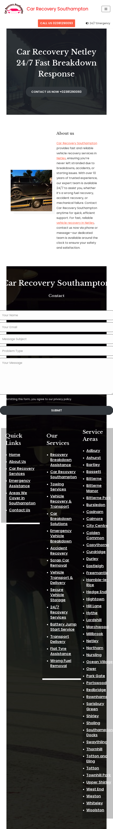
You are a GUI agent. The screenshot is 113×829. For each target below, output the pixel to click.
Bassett (94, 462)
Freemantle (98, 563)
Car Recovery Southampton (76, 144)
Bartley (94, 455)
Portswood (97, 673)
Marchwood (98, 617)
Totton (93, 759)
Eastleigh (95, 556)
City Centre (98, 516)
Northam (95, 638)
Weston (94, 787)
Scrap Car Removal (60, 554)
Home (14, 446)
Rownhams (97, 687)
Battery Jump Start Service (64, 618)
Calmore (95, 509)
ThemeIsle (72, 825)
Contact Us (19, 501)
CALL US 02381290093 (56, 23)
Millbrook (95, 625)
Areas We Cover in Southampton (22, 489)
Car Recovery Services (21, 463)
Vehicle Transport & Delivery (62, 569)
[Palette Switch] (98, 23)
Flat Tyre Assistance (61, 643)
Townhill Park (99, 766)
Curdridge (96, 542)
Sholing (94, 713)
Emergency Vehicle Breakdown (61, 527)
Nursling (94, 645)
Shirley (93, 706)
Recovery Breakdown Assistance (61, 451)
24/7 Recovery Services (59, 603)
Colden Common (96, 526)
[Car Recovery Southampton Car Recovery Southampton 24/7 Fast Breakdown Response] (45, 9)
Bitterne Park (99, 488)
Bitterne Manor (94, 479)
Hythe (92, 603)
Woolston (96, 801)
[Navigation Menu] (106, 9)
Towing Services (59, 478)
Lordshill (94, 610)
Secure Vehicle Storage (58, 586)
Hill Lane (94, 597)
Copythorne (98, 535)
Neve (37, 825)
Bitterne (94, 469)
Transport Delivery (60, 630)
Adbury (94, 441)
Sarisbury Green (96, 697)
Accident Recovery (59, 542)
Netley (61, 159)
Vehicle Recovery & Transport (61, 493)
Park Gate (96, 666)
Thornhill (95, 740)
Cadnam (95, 502)
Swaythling (97, 733)
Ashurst (94, 448)
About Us (17, 453)
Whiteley (95, 794)
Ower (92, 659)
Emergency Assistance (19, 475)
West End (96, 780)
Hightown (96, 590)
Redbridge (97, 680)
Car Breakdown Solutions (61, 510)
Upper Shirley (99, 773)
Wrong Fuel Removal (61, 655)
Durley (93, 549)
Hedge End (97, 582)
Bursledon (96, 495)
